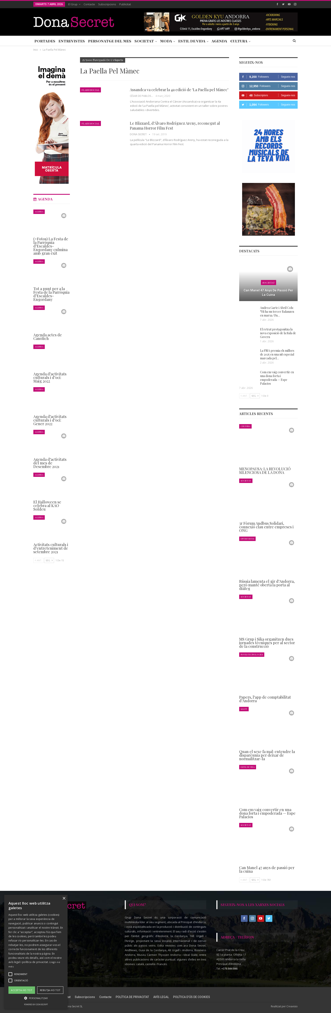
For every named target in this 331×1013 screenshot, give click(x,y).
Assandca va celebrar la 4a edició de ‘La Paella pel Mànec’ (179, 89)
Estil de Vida (191, 41)
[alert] (36, 952)
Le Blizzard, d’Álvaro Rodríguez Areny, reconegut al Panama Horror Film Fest (175, 126)
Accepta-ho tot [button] (21, 990)
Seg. (254, 395)
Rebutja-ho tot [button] (50, 990)
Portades (44, 41)
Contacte (89, 4)
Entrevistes (71, 41)
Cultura (238, 41)
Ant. (244, 395)
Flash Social (90, 90)
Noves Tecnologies (252, 654)
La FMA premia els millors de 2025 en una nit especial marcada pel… (277, 354)
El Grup (72, 4)
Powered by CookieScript (36, 1004)
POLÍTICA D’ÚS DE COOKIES (191, 997)
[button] (35, 998)
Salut (244, 708)
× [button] (63, 898)
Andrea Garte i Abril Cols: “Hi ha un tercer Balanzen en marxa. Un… (277, 311)
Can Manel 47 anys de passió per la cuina (268, 292)
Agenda (219, 41)
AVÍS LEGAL (161, 997)
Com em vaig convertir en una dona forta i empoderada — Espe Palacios (277, 377)
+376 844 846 (229, 968)
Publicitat (125, 4)
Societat (144, 41)
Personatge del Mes (109, 41)
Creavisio (292, 1006)
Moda (166, 41)
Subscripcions (107, 4)
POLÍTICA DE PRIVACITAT (132, 997)
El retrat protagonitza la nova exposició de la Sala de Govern (278, 333)
